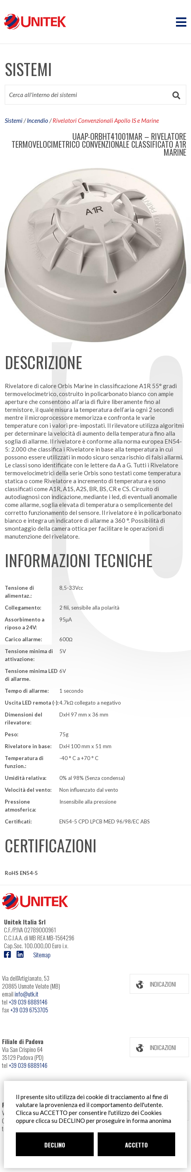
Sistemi (14, 120)
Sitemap (42, 955)
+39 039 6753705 (29, 1009)
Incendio (37, 120)
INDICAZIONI (153, 984)
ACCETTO (136, 1144)
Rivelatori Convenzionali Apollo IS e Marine (106, 120)
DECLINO (54, 1144)
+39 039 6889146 (28, 1001)
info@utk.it (26, 993)
